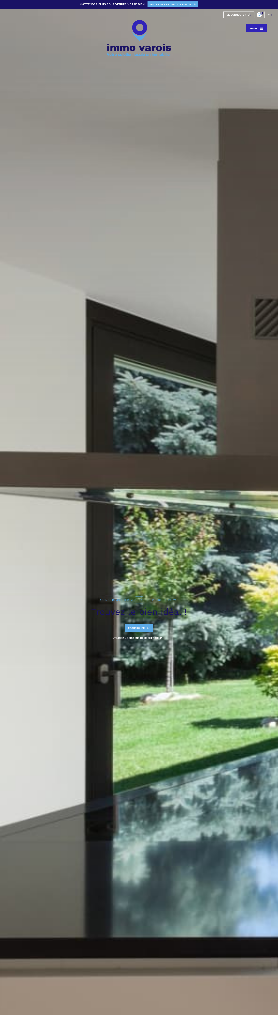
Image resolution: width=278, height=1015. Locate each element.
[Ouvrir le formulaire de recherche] (139, 628)
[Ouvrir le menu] (256, 28)
